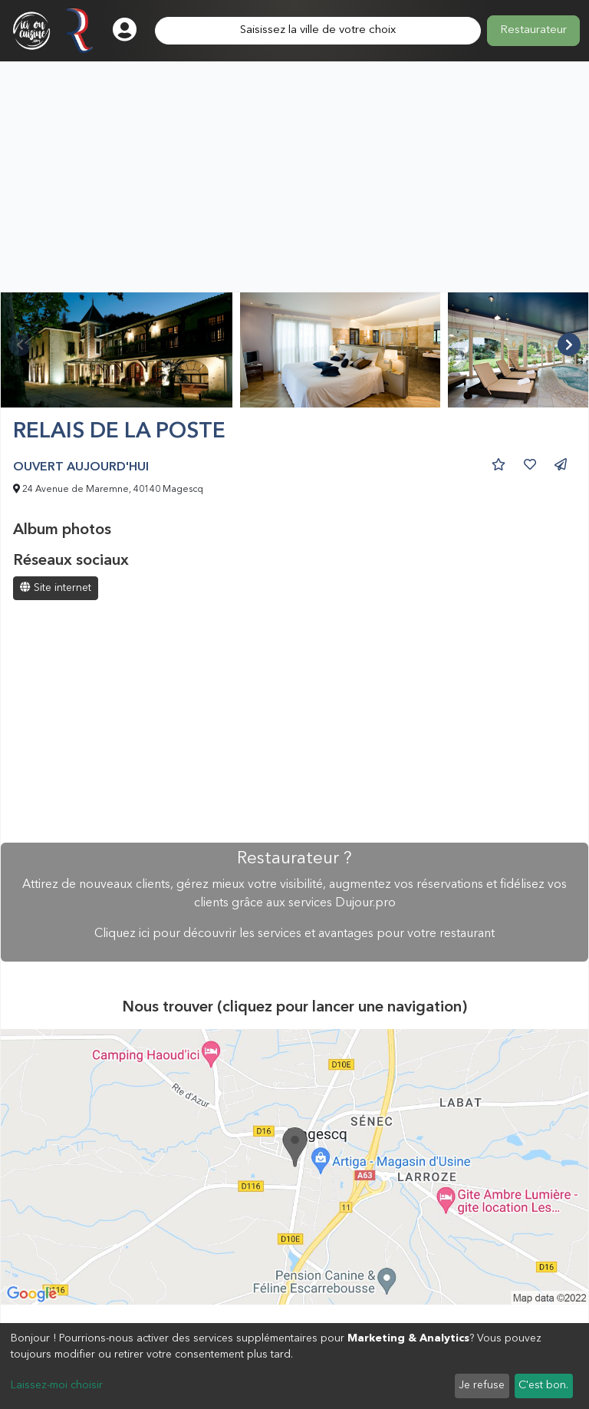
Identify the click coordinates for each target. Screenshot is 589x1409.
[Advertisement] (294, 176)
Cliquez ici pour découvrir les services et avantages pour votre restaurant (294, 934)
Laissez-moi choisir (57, 1385)
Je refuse (482, 1385)
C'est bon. (543, 1385)
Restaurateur (533, 30)
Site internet (55, 587)
